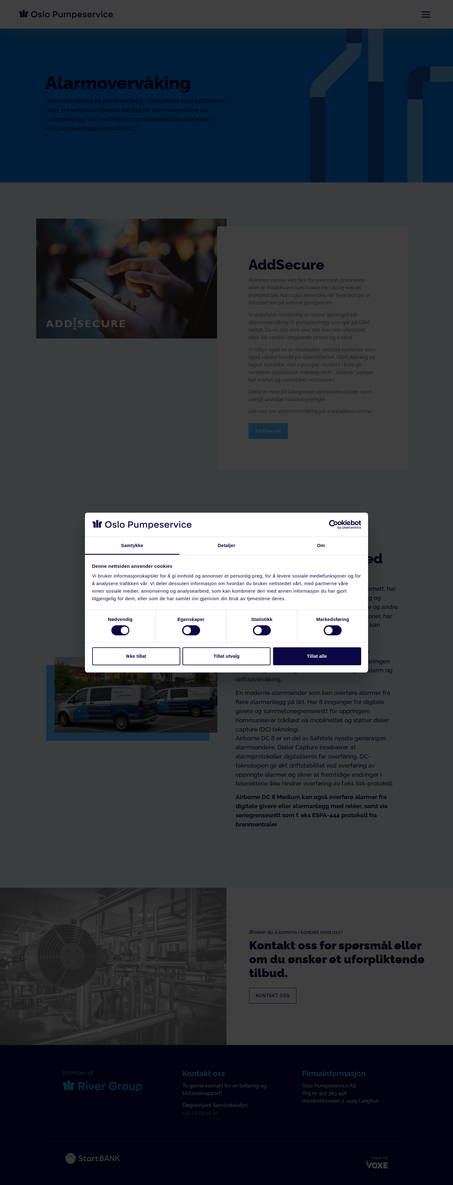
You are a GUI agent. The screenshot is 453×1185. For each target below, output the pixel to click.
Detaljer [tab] (226, 545)
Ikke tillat (136, 656)
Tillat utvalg (226, 656)
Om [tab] (321, 545)
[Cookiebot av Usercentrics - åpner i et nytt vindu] (333, 524)
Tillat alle (317, 656)
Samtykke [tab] (132, 545)
